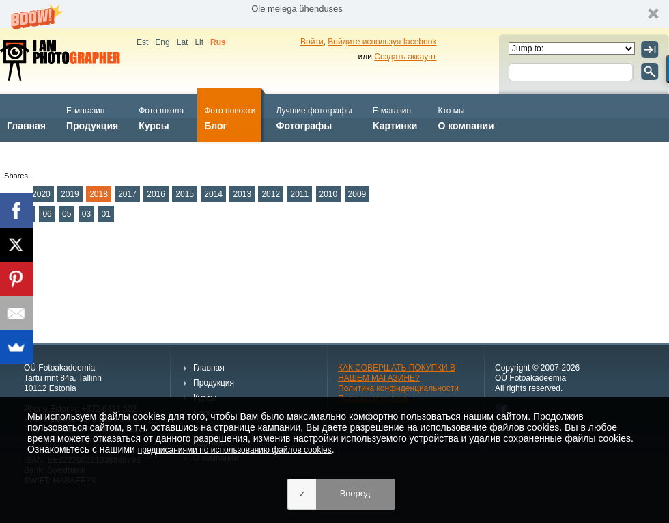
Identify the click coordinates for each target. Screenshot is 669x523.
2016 (156, 194)
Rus (218, 42)
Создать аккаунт (405, 57)
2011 (299, 194)
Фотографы (314, 117)
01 (106, 214)
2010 (328, 194)
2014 (213, 194)
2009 (357, 194)
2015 (184, 194)
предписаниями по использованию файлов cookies (235, 450)
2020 (41, 194)
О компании (466, 117)
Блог (229, 117)
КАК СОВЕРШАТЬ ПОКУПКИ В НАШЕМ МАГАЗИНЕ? (396, 373)
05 (66, 214)
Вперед (355, 493)
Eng (162, 42)
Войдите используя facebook (382, 41)
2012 (270, 194)
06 (46, 214)
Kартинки (395, 117)
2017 (127, 194)
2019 (70, 194)
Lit (199, 42)
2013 (242, 194)
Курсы (161, 117)
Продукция (92, 117)
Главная (26, 117)
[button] (334, 14)
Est (142, 42)
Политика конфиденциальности (398, 388)
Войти (312, 41)
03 (86, 214)
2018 (98, 194)
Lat (182, 42)
